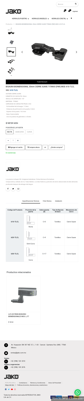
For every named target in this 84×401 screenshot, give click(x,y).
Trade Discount (42, 82)
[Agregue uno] (17, 140)
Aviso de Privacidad (54, 383)
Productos (9, 24)
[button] (71, 18)
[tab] (30, 201)
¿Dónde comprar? (57, 147)
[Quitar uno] (8, 140)
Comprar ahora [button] (33, 147)
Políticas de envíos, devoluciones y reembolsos (32, 385)
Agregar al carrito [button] (15, 147)
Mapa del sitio (9, 385)
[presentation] (22, 52)
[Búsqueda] (75, 4)
